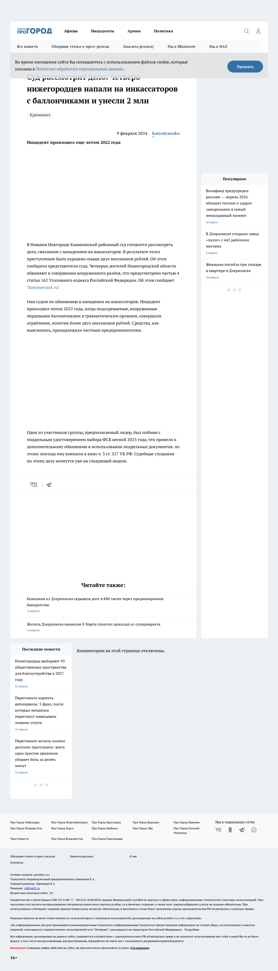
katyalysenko (166, 133)
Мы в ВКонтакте (181, 46)
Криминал (40, 114)
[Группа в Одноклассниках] (230, 830)
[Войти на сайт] (258, 31)
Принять (245, 66)
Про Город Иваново (187, 822)
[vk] (34, 484)
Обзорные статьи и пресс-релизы (80, 46)
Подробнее (192, 929)
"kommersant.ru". (44, 287)
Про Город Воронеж (146, 822)
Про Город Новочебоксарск (69, 822)
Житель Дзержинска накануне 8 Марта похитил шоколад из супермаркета (103, 627)
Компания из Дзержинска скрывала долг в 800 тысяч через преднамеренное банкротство (103, 605)
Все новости (27, 46)
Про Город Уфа (143, 828)
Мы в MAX (218, 46)
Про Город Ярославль (106, 822)
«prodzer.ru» (41, 874)
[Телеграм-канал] (242, 830)
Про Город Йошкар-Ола (26, 828)
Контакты (16, 862)
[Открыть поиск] (246, 31)
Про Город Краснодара (107, 838)
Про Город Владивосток (67, 838)
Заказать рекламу (138, 46)
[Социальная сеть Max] (254, 830)
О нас (133, 856)
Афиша (71, 31)
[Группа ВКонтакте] (218, 830)
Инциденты (102, 31)
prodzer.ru (118, 904)
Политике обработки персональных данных (79, 69)
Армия (134, 31)
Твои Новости (19, 838)
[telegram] (50, 484)
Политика (163, 31)
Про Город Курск (62, 828)
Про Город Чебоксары (24, 822)
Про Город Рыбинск (105, 828)
